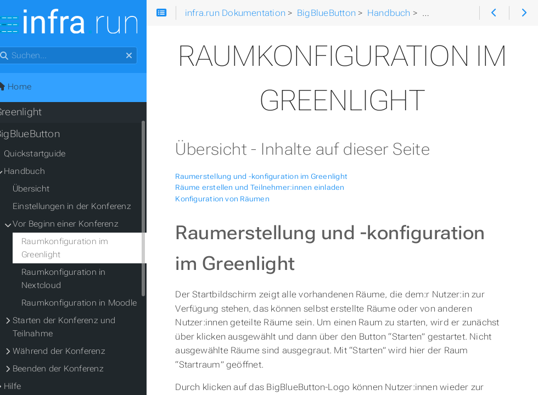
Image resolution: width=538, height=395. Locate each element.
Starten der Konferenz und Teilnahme (78, 328)
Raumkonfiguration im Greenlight (78, 249)
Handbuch (38, 172)
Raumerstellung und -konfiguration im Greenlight (279, 176)
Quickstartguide (48, 155)
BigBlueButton (41, 134)
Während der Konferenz (72, 352)
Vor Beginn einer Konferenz (79, 225)
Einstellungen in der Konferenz (85, 207)
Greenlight (32, 113)
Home (27, 88)
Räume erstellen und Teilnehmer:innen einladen (277, 187)
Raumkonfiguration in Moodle (92, 304)
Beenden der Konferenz (71, 370)
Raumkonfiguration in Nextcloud (77, 279)
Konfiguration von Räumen (240, 199)
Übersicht (44, 190)
